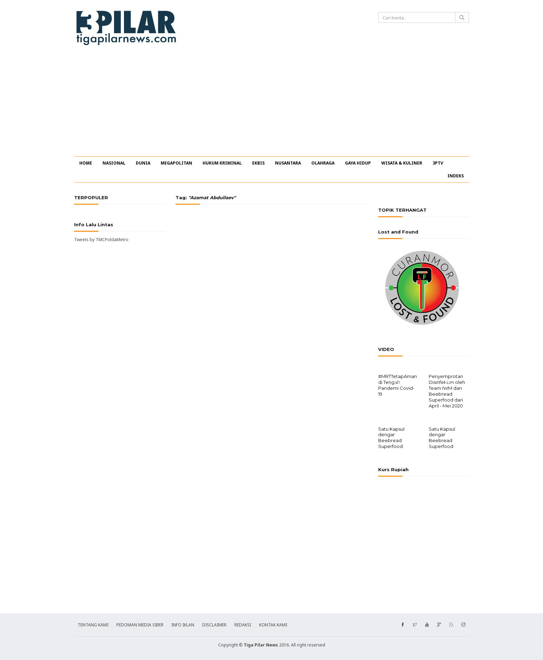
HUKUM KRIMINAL (222, 163)
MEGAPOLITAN (176, 163)
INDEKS (455, 176)
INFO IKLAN (182, 624)
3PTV (438, 163)
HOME (85, 163)
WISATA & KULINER (401, 163)
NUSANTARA (288, 163)
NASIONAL (114, 163)
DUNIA (143, 163)
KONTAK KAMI (273, 624)
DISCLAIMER (214, 624)
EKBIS (258, 163)
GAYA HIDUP (358, 163)
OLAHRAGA (323, 163)
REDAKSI (242, 624)
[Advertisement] (271, 104)
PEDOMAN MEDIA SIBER (139, 624)
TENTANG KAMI (93, 624)
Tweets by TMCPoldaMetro (101, 240)
